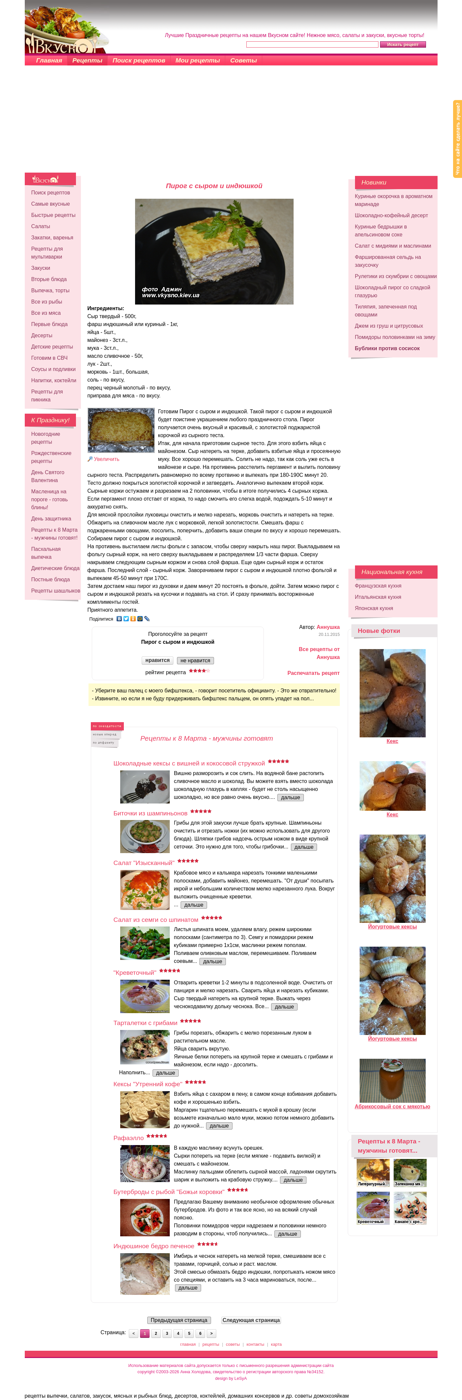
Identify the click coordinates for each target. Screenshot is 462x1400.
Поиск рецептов (139, 60)
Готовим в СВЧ (49, 358)
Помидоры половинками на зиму (395, 337)
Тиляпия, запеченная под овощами (386, 310)
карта (276, 1344)
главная (188, 1344)
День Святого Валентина (47, 476)
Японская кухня (374, 608)
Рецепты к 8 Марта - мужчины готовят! (54, 534)
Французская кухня (378, 586)
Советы (243, 60)
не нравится (195, 660)
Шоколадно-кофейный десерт (391, 215)
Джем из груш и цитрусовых (389, 326)
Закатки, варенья (52, 237)
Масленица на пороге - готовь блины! (49, 499)
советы (233, 1344)
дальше (290, 797)
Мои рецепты (198, 60)
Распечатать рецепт (313, 673)
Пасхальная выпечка (46, 553)
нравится (157, 660)
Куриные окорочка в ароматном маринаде (394, 200)
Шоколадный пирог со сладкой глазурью (392, 291)
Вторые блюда (49, 279)
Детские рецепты (52, 347)
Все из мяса (46, 313)
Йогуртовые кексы (393, 923)
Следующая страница (251, 1320)
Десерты (42, 335)
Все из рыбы (46, 302)
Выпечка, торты (50, 290)
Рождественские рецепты (51, 457)
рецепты (210, 1344)
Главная (49, 60)
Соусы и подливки (53, 369)
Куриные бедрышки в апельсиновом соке (381, 230)
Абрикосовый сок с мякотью (392, 1103)
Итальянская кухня (378, 597)
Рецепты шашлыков (56, 591)
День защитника (51, 518)
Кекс (393, 738)
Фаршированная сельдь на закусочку (388, 261)
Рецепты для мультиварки (47, 253)
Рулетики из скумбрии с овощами (396, 276)
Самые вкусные (50, 204)
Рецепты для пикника (47, 395)
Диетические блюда (55, 568)
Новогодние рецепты (45, 438)
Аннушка (328, 627)
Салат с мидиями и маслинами (393, 246)
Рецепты (87, 60)
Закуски (41, 268)
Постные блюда (50, 579)
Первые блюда (49, 324)
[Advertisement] (231, 123)
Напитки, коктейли (54, 380)
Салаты (40, 226)
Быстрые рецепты (53, 215)
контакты (256, 1344)
